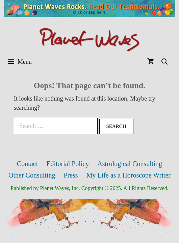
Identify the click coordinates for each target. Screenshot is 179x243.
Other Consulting (31, 175)
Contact (27, 163)
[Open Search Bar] (164, 62)
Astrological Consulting (129, 163)
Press (70, 175)
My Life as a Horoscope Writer (128, 175)
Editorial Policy (67, 163)
